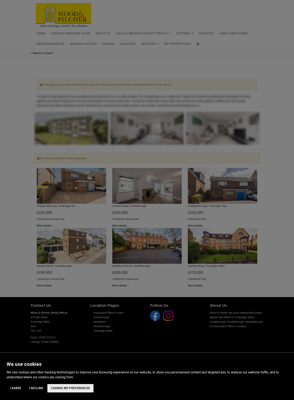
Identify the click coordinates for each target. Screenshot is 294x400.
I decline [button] (36, 388)
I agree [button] (15, 388)
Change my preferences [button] (70, 388)
